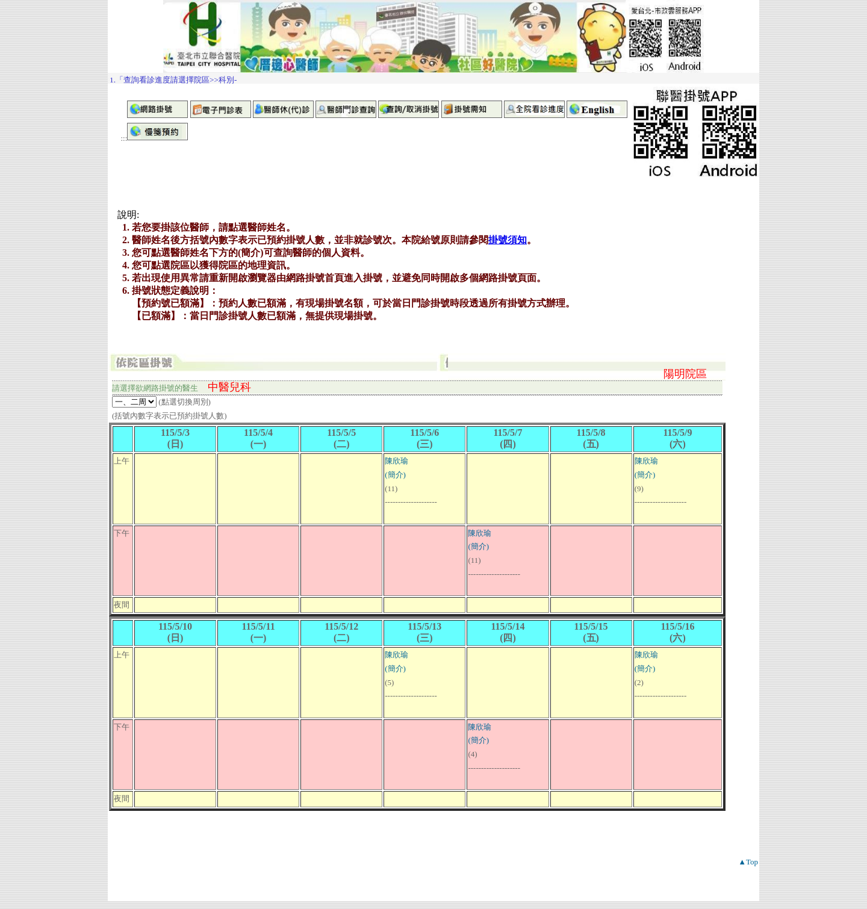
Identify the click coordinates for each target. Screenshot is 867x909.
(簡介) (395, 474)
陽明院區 (685, 374)
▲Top (748, 861)
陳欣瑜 (396, 460)
